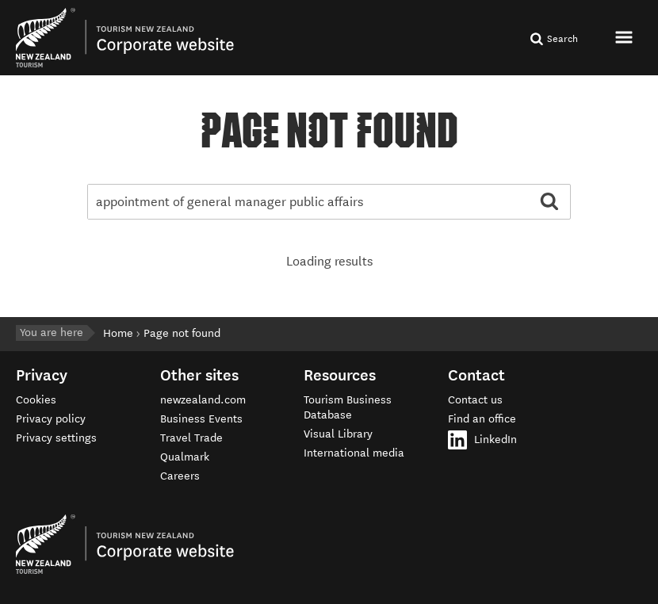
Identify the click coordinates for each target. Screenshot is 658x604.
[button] (626, 37)
